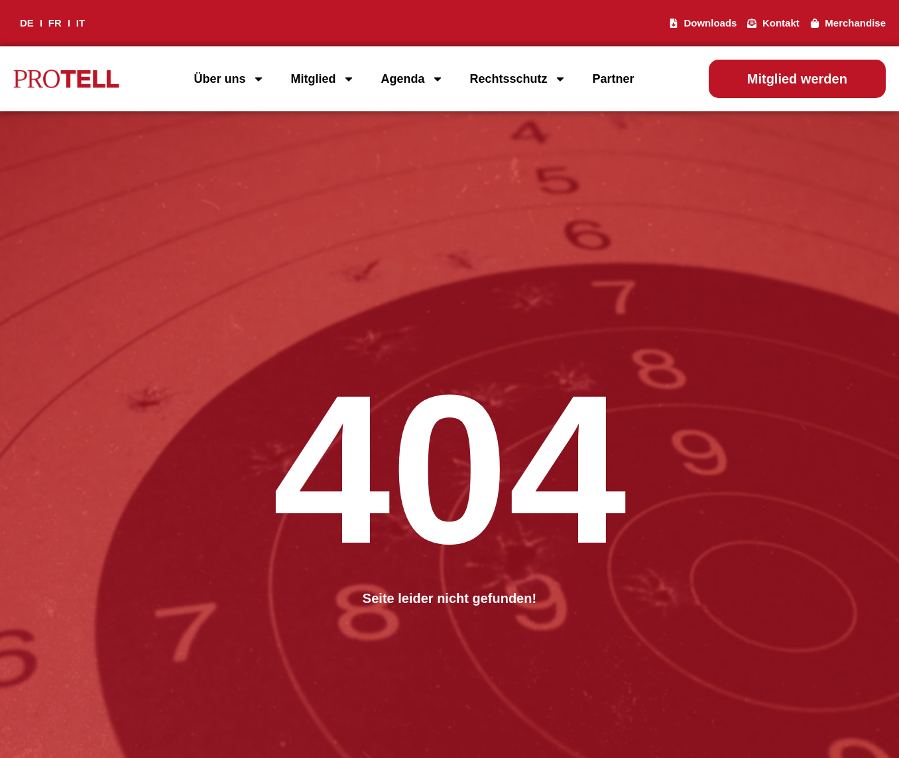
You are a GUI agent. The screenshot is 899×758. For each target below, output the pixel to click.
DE (27, 22)
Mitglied (323, 78)
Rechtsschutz (518, 78)
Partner (613, 78)
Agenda (412, 78)
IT (80, 22)
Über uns (229, 78)
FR (55, 22)
